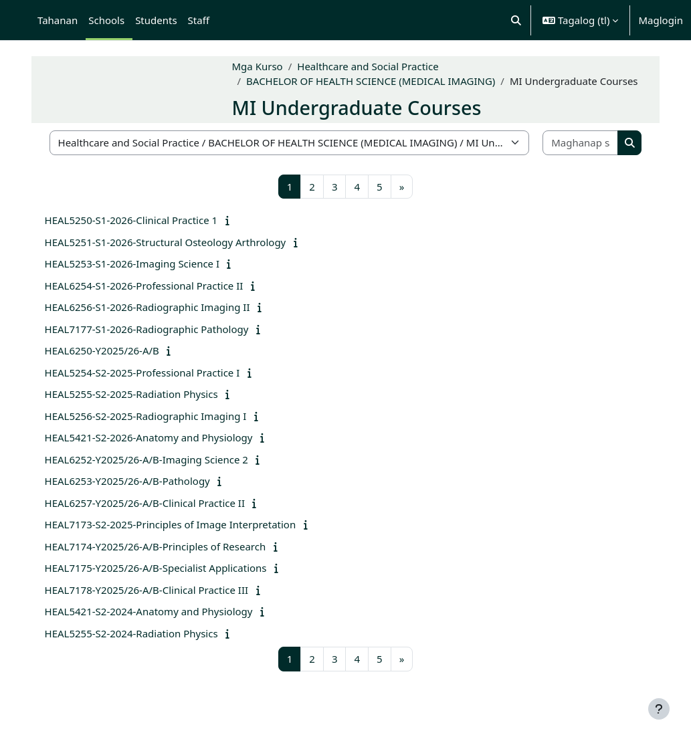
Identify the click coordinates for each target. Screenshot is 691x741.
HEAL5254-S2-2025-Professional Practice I (148, 372)
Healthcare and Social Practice (374, 58)
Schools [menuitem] (106, 20)
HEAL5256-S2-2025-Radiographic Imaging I (152, 416)
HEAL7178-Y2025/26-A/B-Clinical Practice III (153, 590)
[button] (516, 20)
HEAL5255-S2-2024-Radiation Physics (137, 633)
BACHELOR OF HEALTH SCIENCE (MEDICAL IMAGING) (377, 73)
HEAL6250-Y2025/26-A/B (108, 350)
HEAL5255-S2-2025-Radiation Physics (137, 394)
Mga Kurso (263, 58)
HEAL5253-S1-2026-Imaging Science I (138, 263)
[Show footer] (659, 709)
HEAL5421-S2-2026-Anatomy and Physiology (155, 437)
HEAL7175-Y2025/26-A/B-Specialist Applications (162, 567)
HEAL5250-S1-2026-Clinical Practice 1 (137, 220)
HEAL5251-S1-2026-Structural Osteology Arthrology (171, 242)
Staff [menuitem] (198, 20)
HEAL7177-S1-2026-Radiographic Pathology (153, 329)
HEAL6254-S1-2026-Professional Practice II (150, 285)
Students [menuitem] (156, 20)
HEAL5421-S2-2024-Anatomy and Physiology (155, 611)
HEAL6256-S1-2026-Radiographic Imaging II (153, 307)
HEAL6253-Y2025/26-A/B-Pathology (133, 481)
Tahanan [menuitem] (57, 20)
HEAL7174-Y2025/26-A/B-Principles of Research (161, 546)
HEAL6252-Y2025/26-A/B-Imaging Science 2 (152, 459)
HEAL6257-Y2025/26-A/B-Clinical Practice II (151, 503)
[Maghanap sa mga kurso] (575, 142)
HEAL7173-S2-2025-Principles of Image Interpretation (176, 524)
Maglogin (660, 20)
